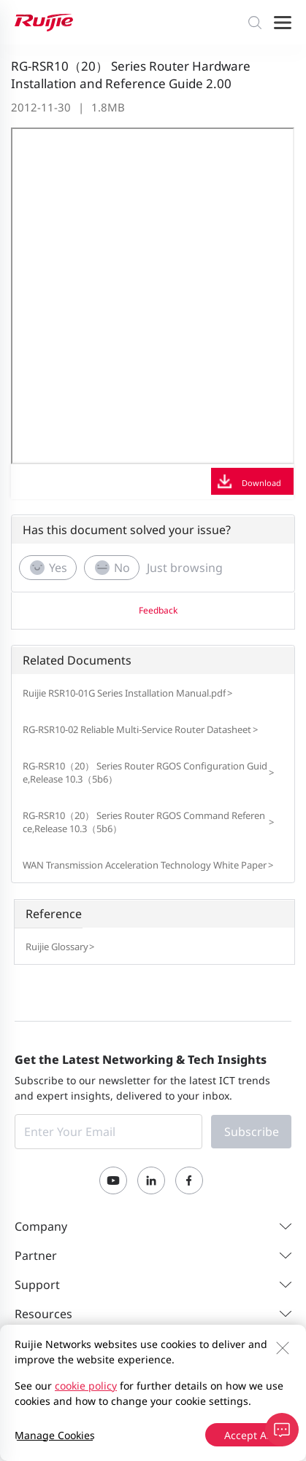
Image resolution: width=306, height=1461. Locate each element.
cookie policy (86, 1386)
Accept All (248, 1435)
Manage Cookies (55, 1435)
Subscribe (251, 1132)
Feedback (158, 610)
